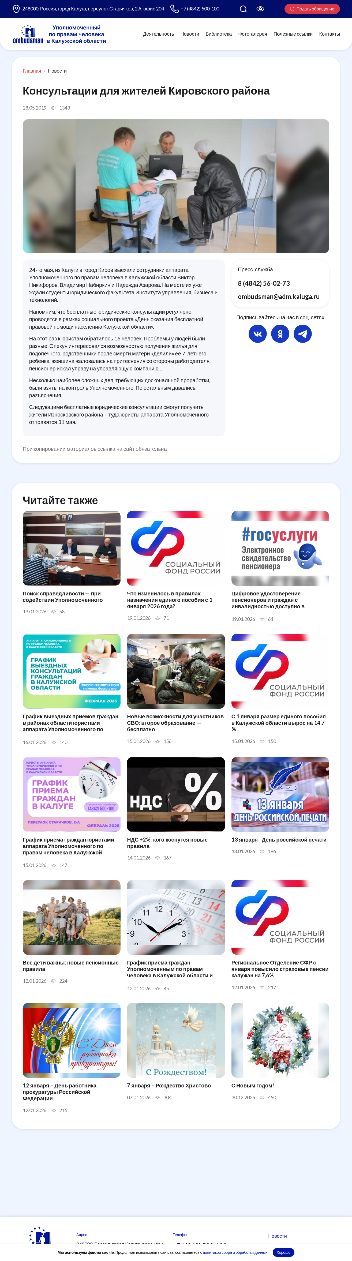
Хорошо (284, 1252)
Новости (190, 34)
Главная (32, 71)
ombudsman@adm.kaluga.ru (279, 296)
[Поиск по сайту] (243, 8)
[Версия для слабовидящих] (260, 8)
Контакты (329, 34)
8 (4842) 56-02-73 (264, 283)
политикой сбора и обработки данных (235, 1252)
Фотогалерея (252, 34)
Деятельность (158, 34)
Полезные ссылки (293, 34)
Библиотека (219, 34)
